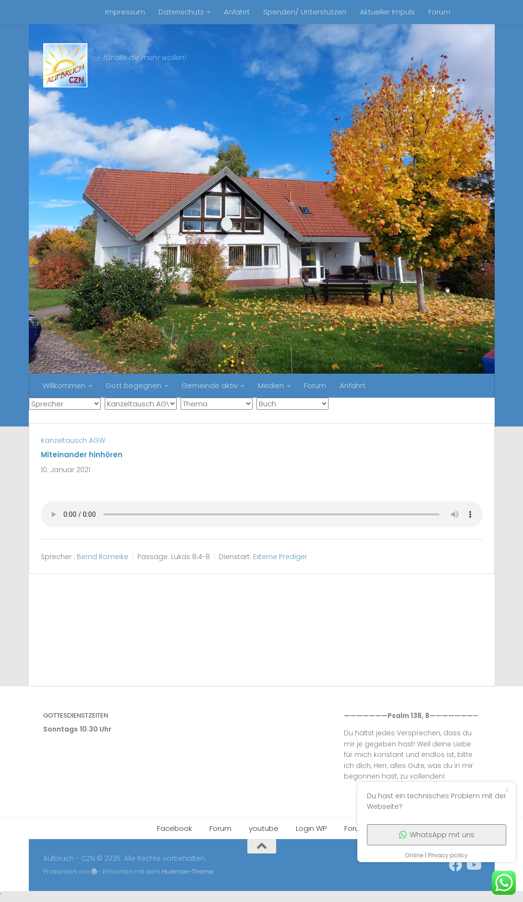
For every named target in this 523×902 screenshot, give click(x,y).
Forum (439, 12)
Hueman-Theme (188, 871)
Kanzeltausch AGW (73, 440)
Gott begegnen (133, 385)
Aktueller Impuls (387, 12)
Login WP (311, 828)
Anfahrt (237, 12)
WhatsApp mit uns (436, 834)
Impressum (125, 12)
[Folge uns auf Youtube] (473, 865)
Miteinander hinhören (81, 455)
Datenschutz (181, 12)
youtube (264, 828)
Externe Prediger (280, 556)
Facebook (174, 828)
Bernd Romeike (102, 556)
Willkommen (64, 385)
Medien (271, 385)
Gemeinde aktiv (210, 385)
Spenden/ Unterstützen (304, 12)
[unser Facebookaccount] (455, 865)
